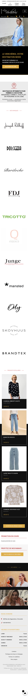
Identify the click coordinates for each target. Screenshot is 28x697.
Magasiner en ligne (10, 66)
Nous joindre (23, 4)
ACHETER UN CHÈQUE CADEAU (14, 526)
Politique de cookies (8, 691)
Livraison (14, 674)
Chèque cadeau (17, 4)
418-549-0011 (7, 646)
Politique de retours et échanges (14, 677)
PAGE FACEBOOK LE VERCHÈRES (12, 554)
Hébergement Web (11, 689)
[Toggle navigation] (25, 11)
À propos (10, 4)
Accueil (4, 3)
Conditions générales (22, 692)
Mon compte (4, 16)
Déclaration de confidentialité (20, 691)
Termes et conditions (14, 680)
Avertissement (13, 692)
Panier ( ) (12, 16)
